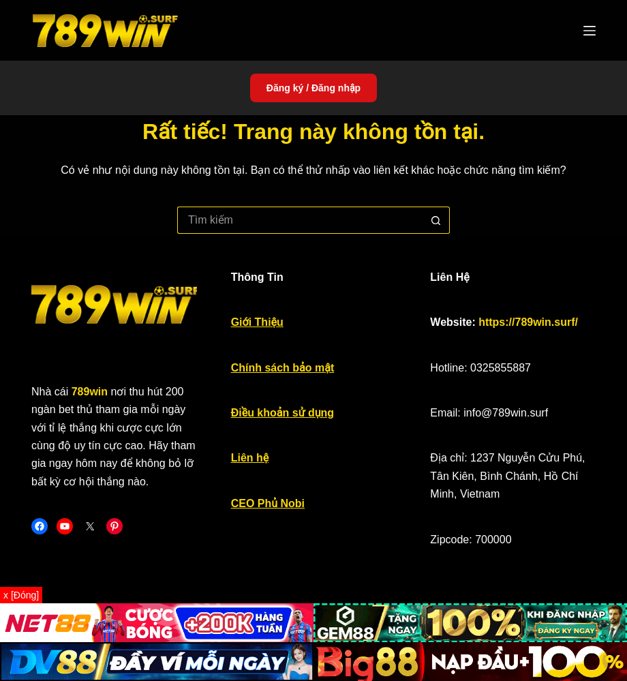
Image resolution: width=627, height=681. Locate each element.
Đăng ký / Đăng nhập (313, 87)
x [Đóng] (21, 595)
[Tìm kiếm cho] (300, 220)
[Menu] (589, 31)
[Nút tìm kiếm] (436, 220)
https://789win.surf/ (528, 322)
